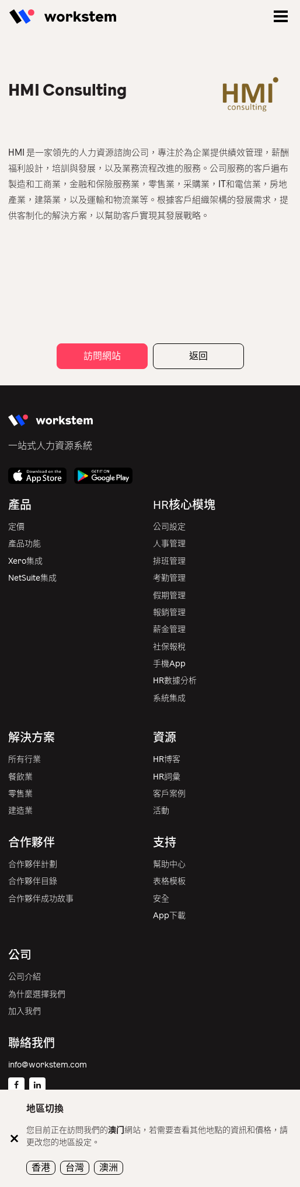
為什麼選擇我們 (36, 994)
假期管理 (169, 595)
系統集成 (169, 698)
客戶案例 (169, 793)
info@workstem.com (47, 1064)
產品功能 (24, 543)
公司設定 (169, 526)
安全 (161, 898)
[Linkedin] (37, 1085)
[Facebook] (16, 1085)
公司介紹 (24, 976)
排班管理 (169, 561)
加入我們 (24, 1011)
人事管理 (169, 543)
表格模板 (169, 881)
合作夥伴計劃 (32, 864)
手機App (169, 663)
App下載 (169, 915)
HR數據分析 (175, 680)
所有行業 (24, 759)
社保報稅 (169, 646)
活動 (161, 810)
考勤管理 (169, 578)
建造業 (20, 810)
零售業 (20, 793)
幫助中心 (169, 864)
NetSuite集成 (32, 578)
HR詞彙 (166, 776)
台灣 (74, 1167)
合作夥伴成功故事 (41, 898)
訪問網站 (102, 356)
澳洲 (108, 1167)
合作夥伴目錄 (32, 881)
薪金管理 (169, 629)
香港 (41, 1167)
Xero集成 (25, 561)
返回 (198, 356)
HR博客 (166, 759)
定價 (16, 526)
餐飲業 (20, 776)
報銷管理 (169, 612)
